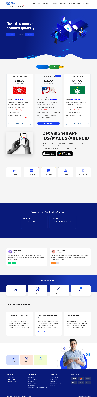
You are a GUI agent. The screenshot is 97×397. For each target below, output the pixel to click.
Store (25, 3)
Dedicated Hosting (32, 377)
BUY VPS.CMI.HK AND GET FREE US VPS (19, 313)
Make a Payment (80, 288)
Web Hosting (31, 375)
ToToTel (21, 32)
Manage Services (38, 288)
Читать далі (13, 330)
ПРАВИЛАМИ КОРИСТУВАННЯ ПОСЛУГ (37, 385)
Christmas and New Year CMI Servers (47, 313)
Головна (20, 3)
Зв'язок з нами (67, 3)
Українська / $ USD (84, 394)
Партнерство (58, 3)
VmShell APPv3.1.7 (73, 313)
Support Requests (59, 288)
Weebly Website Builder (55, 381)
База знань (40, 3)
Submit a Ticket (83, 170)
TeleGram (30, 32)
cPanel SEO (52, 383)
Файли (65, 170)
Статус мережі (49, 3)
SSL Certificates (54, 375)
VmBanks (11, 32)
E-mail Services (53, 377)
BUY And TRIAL (20, 121)
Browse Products (28, 223)
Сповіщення (33, 3)
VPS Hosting (31, 379)
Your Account (16, 288)
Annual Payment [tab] (56, 65)
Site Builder (52, 379)
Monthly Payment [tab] (42, 64)
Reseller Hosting (32, 381)
